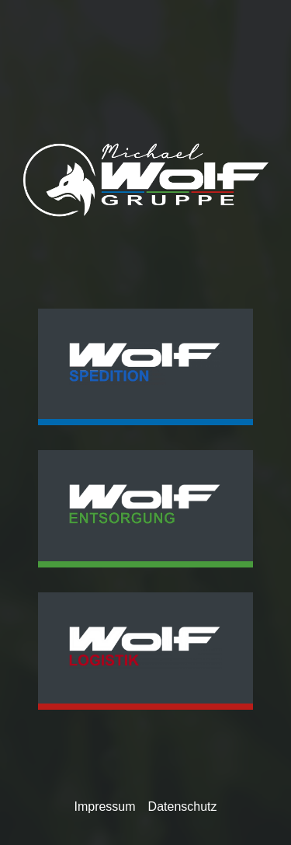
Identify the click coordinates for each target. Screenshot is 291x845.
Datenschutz (182, 806)
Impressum (104, 806)
